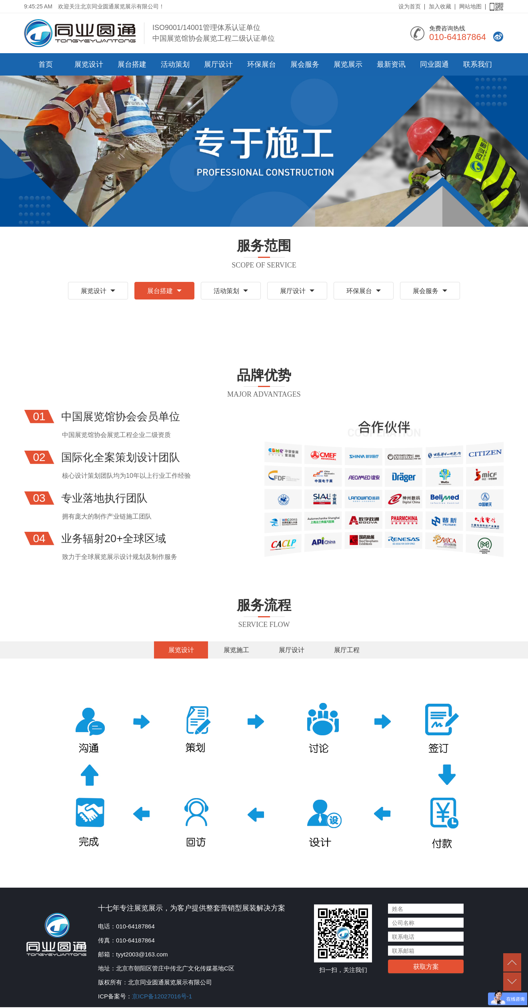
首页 (45, 64)
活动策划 (175, 64)
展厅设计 (218, 64)
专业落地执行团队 (106, 498)
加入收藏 (440, 6)
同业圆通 (434, 64)
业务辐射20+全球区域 (115, 539)
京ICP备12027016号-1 (162, 997)
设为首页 (409, 6)
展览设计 (88, 64)
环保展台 (261, 64)
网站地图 (470, 6)
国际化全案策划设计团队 (122, 457)
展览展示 (348, 64)
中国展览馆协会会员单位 (122, 417)
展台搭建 (132, 64)
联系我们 (477, 64)
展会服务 (304, 64)
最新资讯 (391, 64)
